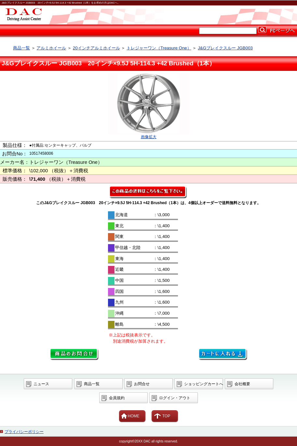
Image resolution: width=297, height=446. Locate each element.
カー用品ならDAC (148, 15)
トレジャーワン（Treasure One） (159, 48)
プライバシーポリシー (24, 431)
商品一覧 (21, 48)
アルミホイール (51, 48)
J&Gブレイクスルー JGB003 (225, 48)
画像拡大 (148, 137)
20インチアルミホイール (96, 48)
